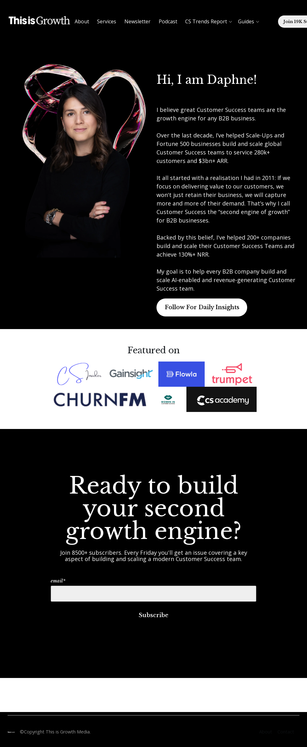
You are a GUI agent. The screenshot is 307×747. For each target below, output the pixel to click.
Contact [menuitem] (285, 732)
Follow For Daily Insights (202, 307)
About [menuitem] (265, 732)
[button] (199, 21)
